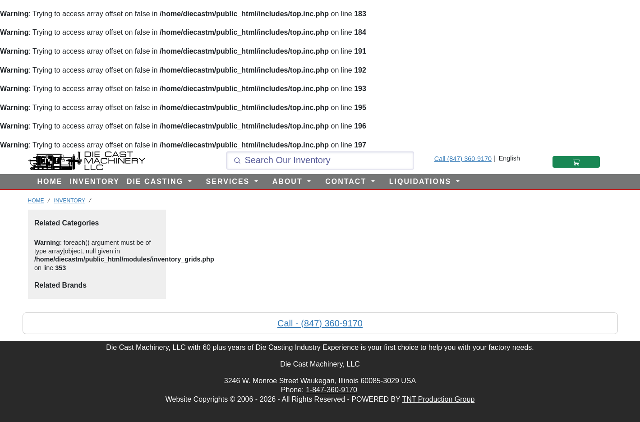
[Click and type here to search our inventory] (320, 160)
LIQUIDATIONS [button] (421, 181)
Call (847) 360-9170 (463, 158)
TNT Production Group (438, 399)
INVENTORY (95, 181)
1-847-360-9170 (331, 390)
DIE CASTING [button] (156, 181)
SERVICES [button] (229, 181)
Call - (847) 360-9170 (320, 323)
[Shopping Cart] (576, 162)
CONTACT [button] (347, 181)
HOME (50, 181)
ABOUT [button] (288, 181)
